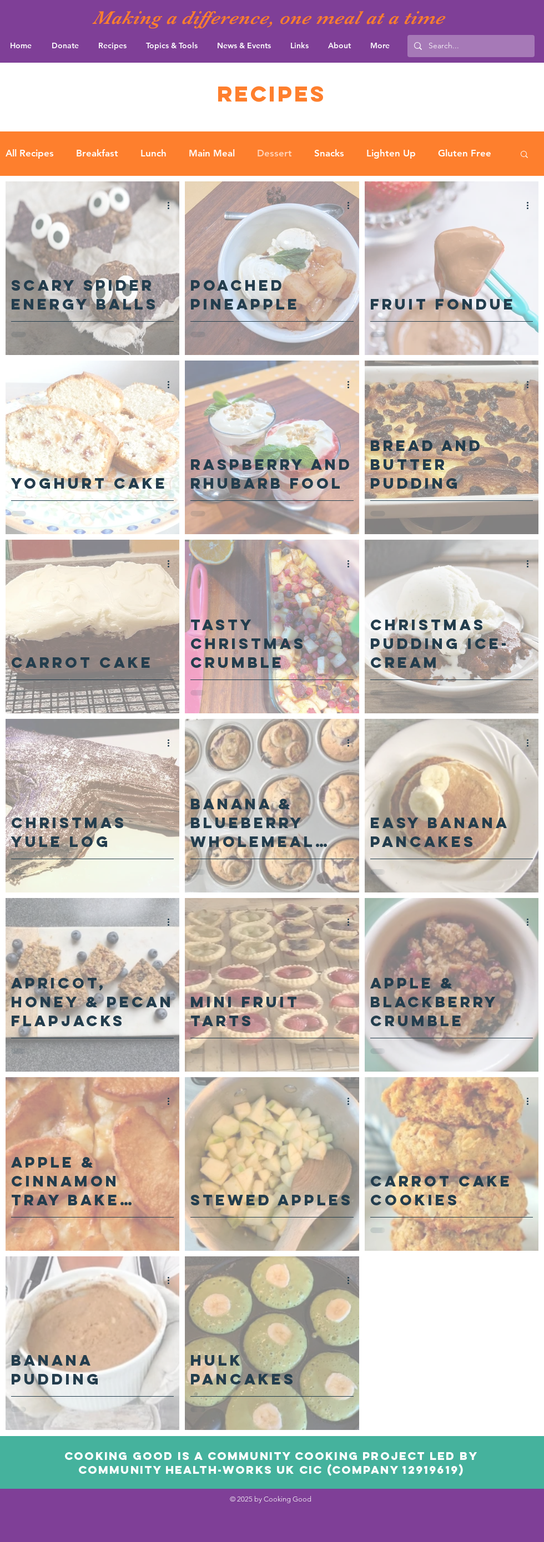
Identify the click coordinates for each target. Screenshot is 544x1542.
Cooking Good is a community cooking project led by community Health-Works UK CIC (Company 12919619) (271, 1463)
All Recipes (30, 153)
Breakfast (97, 153)
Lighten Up (391, 153)
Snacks (329, 153)
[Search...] (470, 46)
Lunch (153, 153)
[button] (524, 155)
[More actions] (172, 205)
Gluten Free (464, 153)
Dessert (274, 153)
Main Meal (212, 153)
